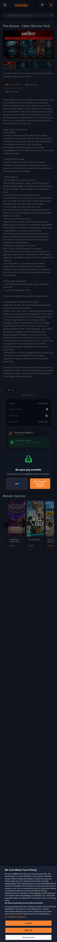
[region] (28, 904)
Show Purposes (28, 937)
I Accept (28, 923)
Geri (17, 483)
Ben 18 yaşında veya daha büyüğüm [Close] (40, 483)
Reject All (28, 930)
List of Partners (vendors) (15, 917)
